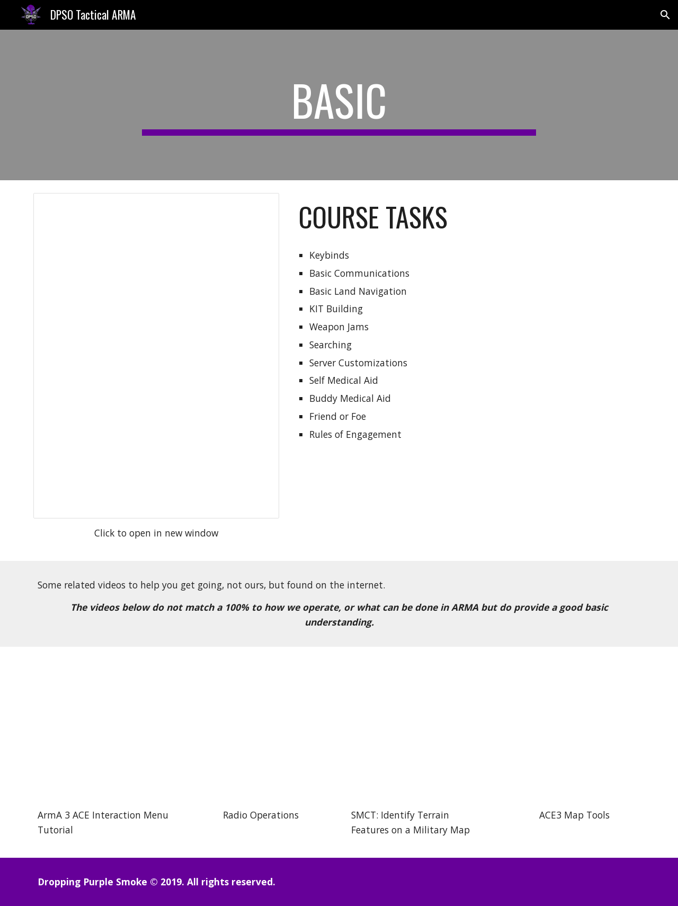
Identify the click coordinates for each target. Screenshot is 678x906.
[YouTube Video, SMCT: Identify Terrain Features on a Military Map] (417, 730)
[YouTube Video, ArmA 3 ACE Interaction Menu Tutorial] (103, 730)
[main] (339, 105)
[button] (665, 15)
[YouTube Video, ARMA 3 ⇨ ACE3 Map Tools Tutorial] (574, 730)
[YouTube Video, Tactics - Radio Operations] (260, 730)
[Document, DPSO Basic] (156, 355)
